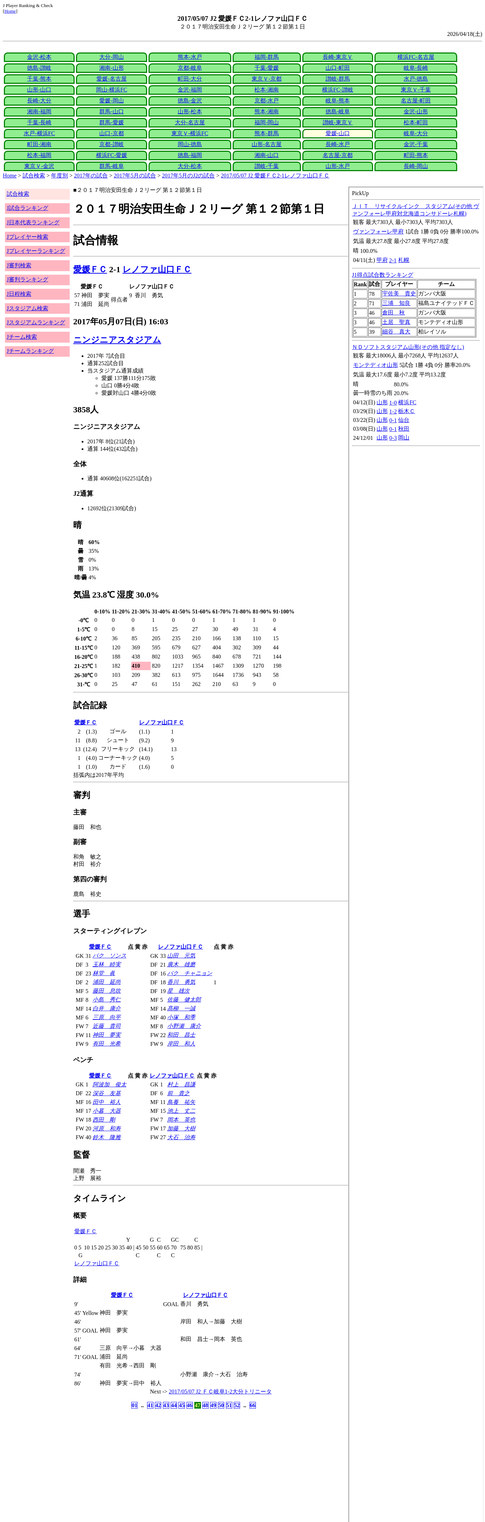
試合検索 (34, 176)
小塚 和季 (181, 1017)
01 (134, 1405)
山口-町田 (338, 68)
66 (253, 1405)
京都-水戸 (266, 101)
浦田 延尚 (107, 982)
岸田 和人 (181, 1044)
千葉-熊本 (39, 79)
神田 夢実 (107, 1035)
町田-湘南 (39, 144)
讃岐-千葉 (266, 166)
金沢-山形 (416, 111)
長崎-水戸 (338, 144)
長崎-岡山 (416, 166)
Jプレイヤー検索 (27, 237)
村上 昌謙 (181, 1084)
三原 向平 (107, 1017)
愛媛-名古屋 (111, 79)
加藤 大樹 (181, 1128)
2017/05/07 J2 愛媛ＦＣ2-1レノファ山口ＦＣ (275, 176)
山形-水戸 (338, 166)
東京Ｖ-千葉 (416, 90)
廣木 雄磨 (181, 964)
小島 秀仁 (107, 1000)
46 (190, 1405)
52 (237, 1405)
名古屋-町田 (416, 101)
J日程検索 (19, 294)
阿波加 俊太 (109, 1084)
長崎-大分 (39, 101)
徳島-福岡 (190, 155)
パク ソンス (109, 956)
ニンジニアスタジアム (117, 339)
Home (10, 11)
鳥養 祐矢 (181, 1102)
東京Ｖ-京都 (267, 79)
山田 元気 (181, 956)
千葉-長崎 (39, 122)
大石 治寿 (181, 1137)
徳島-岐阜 (338, 111)
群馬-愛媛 (111, 122)
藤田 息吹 (107, 991)
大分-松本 (190, 166)
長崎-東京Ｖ (338, 57)
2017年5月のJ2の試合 (188, 176)
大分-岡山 (111, 57)
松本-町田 (416, 122)
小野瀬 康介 (184, 1026)
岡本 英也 (181, 1120)
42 (158, 1405)
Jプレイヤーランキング (36, 251)
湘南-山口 (266, 155)
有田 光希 (107, 1044)
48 (205, 1405)
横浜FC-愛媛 (111, 155)
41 (150, 1405)
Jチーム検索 (22, 337)
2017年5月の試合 (135, 176)
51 (229, 1405)
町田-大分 (190, 79)
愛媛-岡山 (111, 101)
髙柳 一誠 (181, 1008)
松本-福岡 (39, 155)
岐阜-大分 (416, 133)
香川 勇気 (181, 982)
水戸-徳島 (416, 79)
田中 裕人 (107, 1102)
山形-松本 (190, 111)
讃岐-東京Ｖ (338, 122)
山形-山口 (39, 90)
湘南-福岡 (39, 111)
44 (174, 1405)
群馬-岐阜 (111, 166)
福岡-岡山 (266, 122)
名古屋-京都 (338, 155)
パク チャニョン (189, 973)
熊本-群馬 (266, 133)
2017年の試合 (91, 176)
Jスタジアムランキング (36, 322)
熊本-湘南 (266, 111)
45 (181, 1405)
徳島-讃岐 (39, 68)
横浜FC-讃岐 (337, 90)
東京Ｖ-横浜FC (189, 133)
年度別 (59, 176)
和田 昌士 (181, 1035)
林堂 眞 (104, 973)
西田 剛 (104, 1120)
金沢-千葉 (416, 144)
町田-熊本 (416, 155)
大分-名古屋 (190, 122)
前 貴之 (178, 1093)
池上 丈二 (181, 1111)
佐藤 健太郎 (184, 1000)
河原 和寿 (107, 1128)
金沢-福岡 (190, 90)
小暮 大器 (107, 1111)
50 (221, 1405)
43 (166, 1405)
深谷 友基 (107, 1093)
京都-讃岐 (111, 144)
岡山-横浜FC (111, 90)
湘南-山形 (111, 68)
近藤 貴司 (107, 1026)
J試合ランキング (27, 208)
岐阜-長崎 (416, 68)
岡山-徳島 (190, 144)
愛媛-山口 (338, 133)
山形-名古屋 (267, 144)
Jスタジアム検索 (27, 308)
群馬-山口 (111, 111)
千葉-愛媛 (266, 68)
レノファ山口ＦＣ (156, 269)
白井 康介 (107, 1008)
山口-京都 (111, 133)
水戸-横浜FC (39, 133)
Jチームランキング (30, 351)
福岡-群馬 (266, 57)
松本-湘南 (266, 90)
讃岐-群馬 (338, 79)
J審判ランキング (27, 279)
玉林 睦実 (107, 964)
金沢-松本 (39, 57)
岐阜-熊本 (338, 101)
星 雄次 (178, 991)
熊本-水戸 (190, 57)
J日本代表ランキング (33, 222)
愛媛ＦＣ (90, 269)
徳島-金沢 (190, 101)
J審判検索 (19, 265)
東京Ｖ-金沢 (39, 166)
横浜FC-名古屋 (415, 57)
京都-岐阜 (190, 68)
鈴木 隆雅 (107, 1137)
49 (213, 1405)
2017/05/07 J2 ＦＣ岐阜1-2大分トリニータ (220, 1392)
